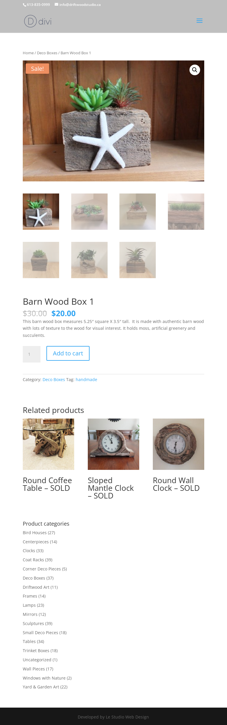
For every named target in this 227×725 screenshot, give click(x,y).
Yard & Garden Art (41, 687)
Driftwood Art (36, 587)
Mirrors (30, 614)
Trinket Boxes (36, 650)
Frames (30, 596)
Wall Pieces (34, 669)
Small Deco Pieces (40, 632)
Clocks (29, 550)
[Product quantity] (31, 354)
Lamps (29, 605)
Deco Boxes (47, 52)
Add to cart (68, 353)
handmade (86, 379)
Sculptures (33, 623)
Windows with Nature (44, 678)
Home (28, 52)
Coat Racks (33, 559)
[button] (194, 70)
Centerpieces (36, 541)
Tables (29, 641)
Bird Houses (35, 532)
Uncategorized (37, 659)
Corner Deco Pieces (42, 569)
